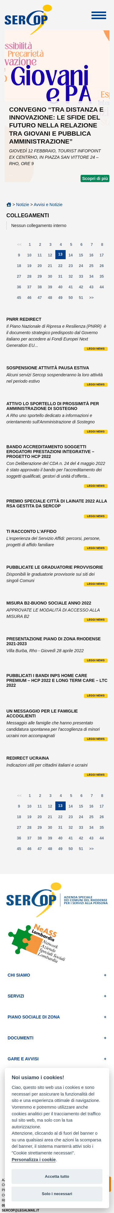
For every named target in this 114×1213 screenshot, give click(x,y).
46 (31, 299)
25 (93, 267)
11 (41, 256)
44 (103, 288)
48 (51, 299)
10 (31, 256)
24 (82, 267)
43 (93, 288)
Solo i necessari (57, 1193)
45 (20, 299)
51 (82, 299)
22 (62, 267)
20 (41, 267)
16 (92, 256)
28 (31, 277)
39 (51, 288)
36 (20, 288)
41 (72, 288)
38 (41, 288)
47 (41, 299)
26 (103, 267)
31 (62, 277)
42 (82, 288)
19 (31, 267)
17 (103, 256)
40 (62, 288)
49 (62, 299)
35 (103, 277)
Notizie (22, 204)
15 (82, 256)
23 (72, 267)
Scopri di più (95, 178)
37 (31, 288)
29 (41, 277)
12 (51, 256)
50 (72, 299)
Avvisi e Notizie (48, 204)
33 (82, 277)
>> (91, 298)
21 (51, 267)
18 (20, 267)
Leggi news (96, 348)
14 (72, 256)
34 (93, 277)
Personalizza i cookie (34, 1159)
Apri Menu (98, 15)
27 (20, 277)
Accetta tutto (57, 1176)
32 (72, 277)
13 (62, 255)
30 (51, 277)
